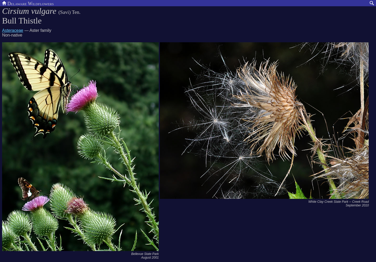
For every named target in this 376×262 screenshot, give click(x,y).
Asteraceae (12, 30)
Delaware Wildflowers (28, 3)
